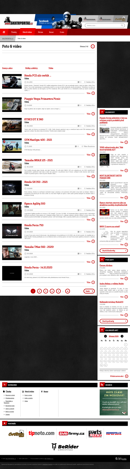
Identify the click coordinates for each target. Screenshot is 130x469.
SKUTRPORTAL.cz (11, 458)
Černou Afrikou (106, 265)
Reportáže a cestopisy (8, 402)
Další (88, 291)
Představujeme (10, 398)
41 (67, 291)
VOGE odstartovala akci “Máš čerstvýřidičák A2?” (111, 148)
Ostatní (8, 414)
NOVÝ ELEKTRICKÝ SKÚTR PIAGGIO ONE (111, 176)
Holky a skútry (31, 68)
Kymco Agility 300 (34, 203)
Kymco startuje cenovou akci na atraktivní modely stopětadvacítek (113, 203)
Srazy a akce (7, 68)
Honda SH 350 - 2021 (36, 182)
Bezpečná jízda (10, 406)
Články (8, 391)
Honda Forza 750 (33, 225)
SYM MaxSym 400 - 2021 (38, 139)
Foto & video (29, 391)
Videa (51, 68)
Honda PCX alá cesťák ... (37, 75)
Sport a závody (10, 408)
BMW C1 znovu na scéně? (110, 226)
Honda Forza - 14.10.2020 (38, 267)
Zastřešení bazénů (47, 464)
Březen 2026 (114, 336)
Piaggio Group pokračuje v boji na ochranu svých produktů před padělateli (113, 120)
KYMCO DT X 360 (33, 119)
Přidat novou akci (117, 376)
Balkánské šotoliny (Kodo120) (111, 302)
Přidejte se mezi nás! (46, 22)
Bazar (46, 391)
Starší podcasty (108, 321)
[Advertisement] (65, 5)
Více (88, 93)
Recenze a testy (10, 395)
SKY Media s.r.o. (49, 458)
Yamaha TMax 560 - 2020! (39, 246)
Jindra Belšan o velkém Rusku (112, 283)
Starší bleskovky (108, 250)
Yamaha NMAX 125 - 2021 (38, 160)
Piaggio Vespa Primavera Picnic (42, 98)
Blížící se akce (10, 411)
